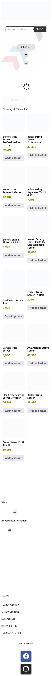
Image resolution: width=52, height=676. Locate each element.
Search (40, 29)
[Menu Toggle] (26, 62)
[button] (26, 55)
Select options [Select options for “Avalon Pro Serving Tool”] (13, 316)
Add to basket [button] (13, 157)
